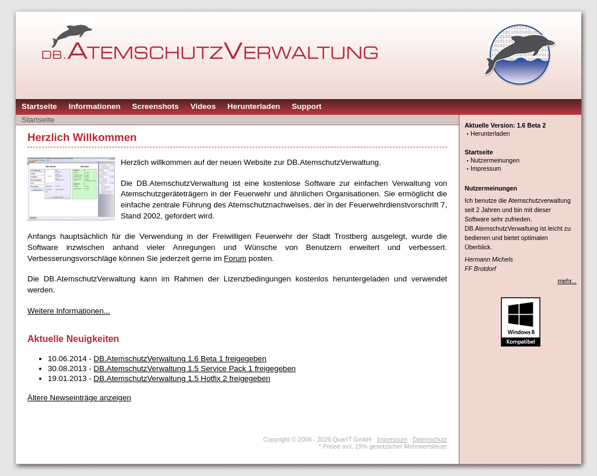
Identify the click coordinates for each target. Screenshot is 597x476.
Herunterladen (253, 106)
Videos (203, 106)
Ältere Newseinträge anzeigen (79, 397)
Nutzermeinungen (494, 160)
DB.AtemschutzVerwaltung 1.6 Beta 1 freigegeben (180, 358)
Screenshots (155, 106)
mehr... (567, 280)
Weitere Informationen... (68, 310)
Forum (235, 258)
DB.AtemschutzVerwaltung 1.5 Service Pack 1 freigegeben (195, 368)
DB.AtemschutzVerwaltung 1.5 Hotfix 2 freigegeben (182, 378)
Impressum (485, 168)
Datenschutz (430, 439)
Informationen (95, 106)
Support (306, 106)
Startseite (39, 106)
